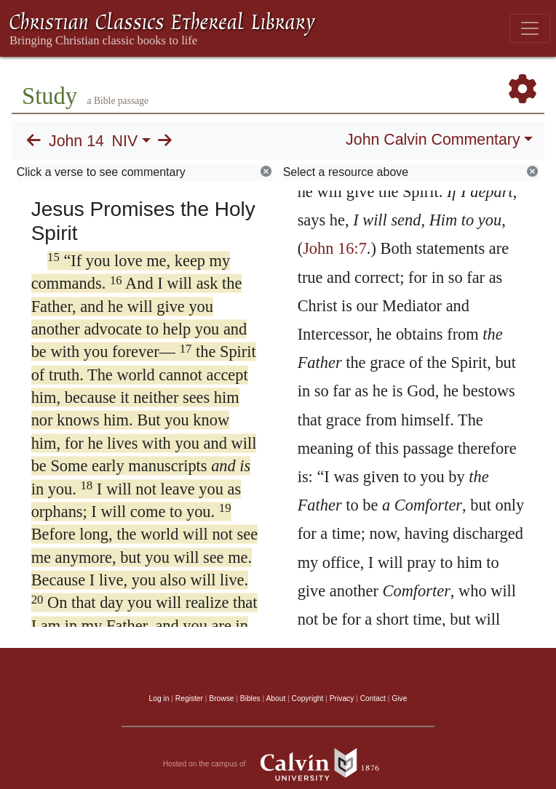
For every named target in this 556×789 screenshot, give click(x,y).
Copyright (308, 698)
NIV (125, 141)
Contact (373, 698)
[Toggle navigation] (529, 28)
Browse (221, 698)
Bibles (250, 698)
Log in (159, 698)
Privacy (342, 698)
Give (399, 698)
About (275, 698)
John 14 (76, 141)
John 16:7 (335, 248)
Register (189, 698)
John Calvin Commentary (433, 139)
